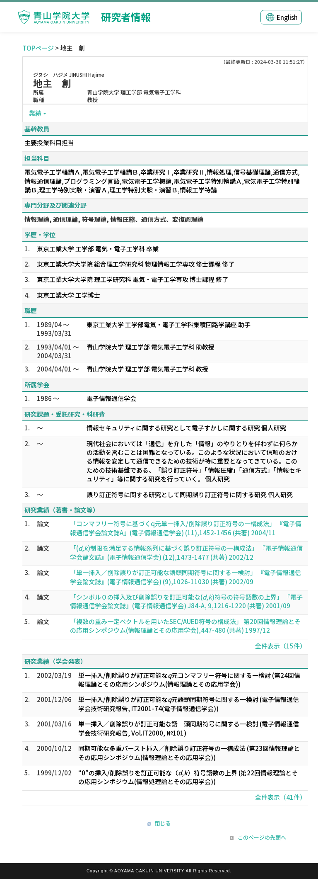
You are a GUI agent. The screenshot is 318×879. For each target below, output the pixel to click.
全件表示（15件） (280, 645)
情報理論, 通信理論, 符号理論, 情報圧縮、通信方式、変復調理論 (113, 219)
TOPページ (38, 48)
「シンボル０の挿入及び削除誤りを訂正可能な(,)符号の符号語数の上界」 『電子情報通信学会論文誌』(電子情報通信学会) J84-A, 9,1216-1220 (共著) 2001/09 (186, 601)
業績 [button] (35, 113)
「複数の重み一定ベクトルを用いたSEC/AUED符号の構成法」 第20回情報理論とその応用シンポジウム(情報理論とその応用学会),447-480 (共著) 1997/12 (185, 625)
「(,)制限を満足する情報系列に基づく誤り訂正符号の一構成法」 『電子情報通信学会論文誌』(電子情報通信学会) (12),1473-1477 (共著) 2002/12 (186, 552)
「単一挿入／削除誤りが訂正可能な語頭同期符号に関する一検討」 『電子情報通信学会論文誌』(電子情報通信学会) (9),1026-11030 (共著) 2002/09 (185, 576)
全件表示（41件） (280, 797)
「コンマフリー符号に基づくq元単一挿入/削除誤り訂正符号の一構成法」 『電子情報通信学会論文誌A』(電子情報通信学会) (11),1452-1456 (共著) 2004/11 (185, 528)
